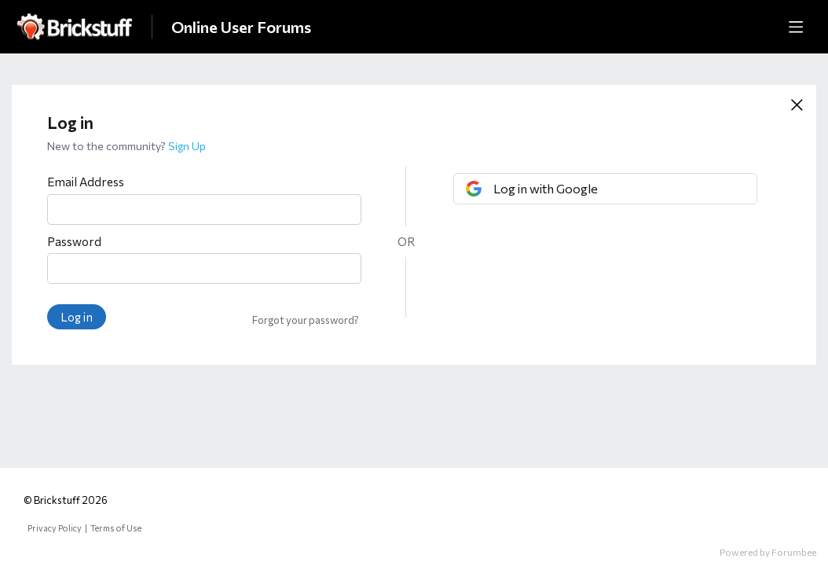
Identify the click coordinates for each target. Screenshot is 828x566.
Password (74, 241)
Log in (76, 317)
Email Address (85, 182)
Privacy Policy (54, 528)
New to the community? (107, 146)
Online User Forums (241, 26)
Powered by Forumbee (768, 551)
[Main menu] (796, 27)
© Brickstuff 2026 (66, 500)
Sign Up (187, 146)
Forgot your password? (305, 320)
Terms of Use (115, 528)
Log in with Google (545, 188)
